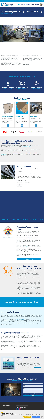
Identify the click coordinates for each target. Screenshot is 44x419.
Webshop (37, 4)
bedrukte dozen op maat (19, 319)
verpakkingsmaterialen (30, 237)
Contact (25, 0)
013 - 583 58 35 (33, 0)
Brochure (22, 0)
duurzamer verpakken (25, 246)
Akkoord (36, 416)
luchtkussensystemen (17, 152)
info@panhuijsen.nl (40, 0)
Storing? (28, 0)
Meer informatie (27, 416)
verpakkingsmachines (26, 146)
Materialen (23, 4)
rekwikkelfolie (27, 152)
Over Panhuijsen (18, 0)
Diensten (32, 4)
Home (19, 4)
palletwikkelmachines (7, 152)
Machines (28, 4)
